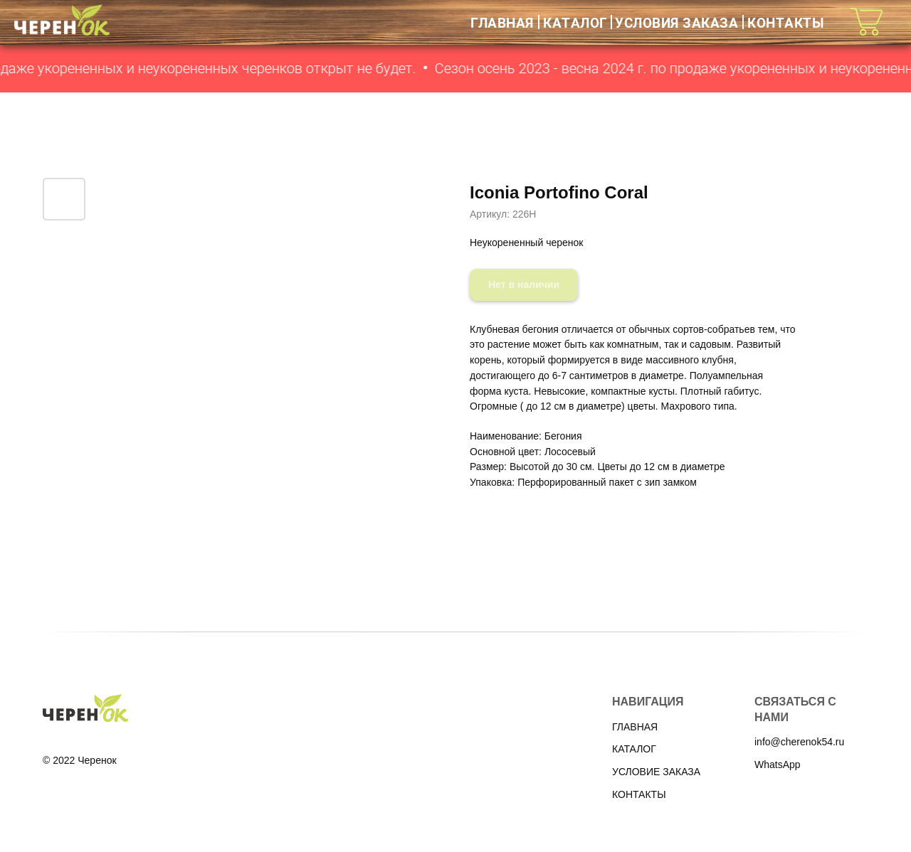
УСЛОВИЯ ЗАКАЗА (676, 22)
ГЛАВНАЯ (502, 22)
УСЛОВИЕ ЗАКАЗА (656, 771)
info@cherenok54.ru (799, 741)
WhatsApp (777, 764)
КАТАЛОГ (575, 22)
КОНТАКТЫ (785, 22)
